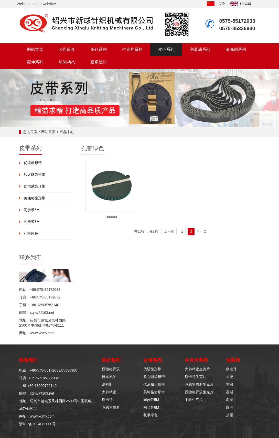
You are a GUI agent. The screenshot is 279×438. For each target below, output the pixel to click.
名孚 (229, 400)
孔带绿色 (31, 233)
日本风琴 (109, 377)
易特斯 (107, 384)
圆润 (229, 407)
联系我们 (98, 62)
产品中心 (67, 132)
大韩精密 (109, 392)
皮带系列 (166, 49)
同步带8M (31, 222)
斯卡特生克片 (195, 377)
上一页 (169, 231)
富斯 (229, 392)
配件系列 (35, 62)
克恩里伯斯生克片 (199, 384)
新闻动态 (67, 62)
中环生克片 (194, 400)
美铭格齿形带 (34, 198)
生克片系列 (132, 49)
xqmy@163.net (42, 312)
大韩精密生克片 (197, 369)
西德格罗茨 (111, 369)
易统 (229, 377)
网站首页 (35, 49)
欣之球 (231, 369)
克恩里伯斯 (111, 407)
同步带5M (31, 210)
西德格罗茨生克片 (199, 392)
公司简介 (67, 49)
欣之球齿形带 (34, 174)
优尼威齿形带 (34, 186)
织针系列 (98, 49)
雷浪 (229, 384)
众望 (229, 415)
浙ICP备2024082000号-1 (39, 424)
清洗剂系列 (236, 49)
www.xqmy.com (42, 333)
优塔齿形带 (33, 163)
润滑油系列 (200, 49)
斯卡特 (107, 400)
